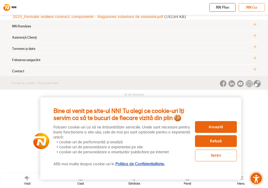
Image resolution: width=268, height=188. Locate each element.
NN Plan (222, 7)
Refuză (216, 141)
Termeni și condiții (23, 83)
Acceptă (216, 127)
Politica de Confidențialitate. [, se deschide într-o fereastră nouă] (140, 164)
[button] (39, 141)
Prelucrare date (48, 83)
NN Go (251, 7)
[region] (140, 138)
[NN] (9, 7)
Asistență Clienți (24, 37)
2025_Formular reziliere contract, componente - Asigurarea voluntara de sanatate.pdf (88, 17)
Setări (216, 155)
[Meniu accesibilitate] (256, 178)
